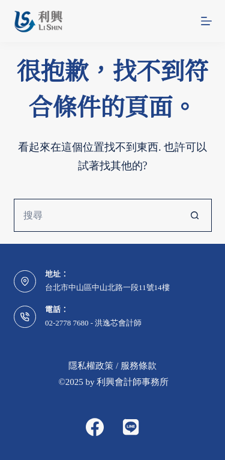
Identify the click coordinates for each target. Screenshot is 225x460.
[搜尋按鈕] (195, 215)
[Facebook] (95, 427)
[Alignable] (131, 427)
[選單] (206, 21)
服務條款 (139, 366)
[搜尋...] (96, 215)
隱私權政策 (90, 366)
